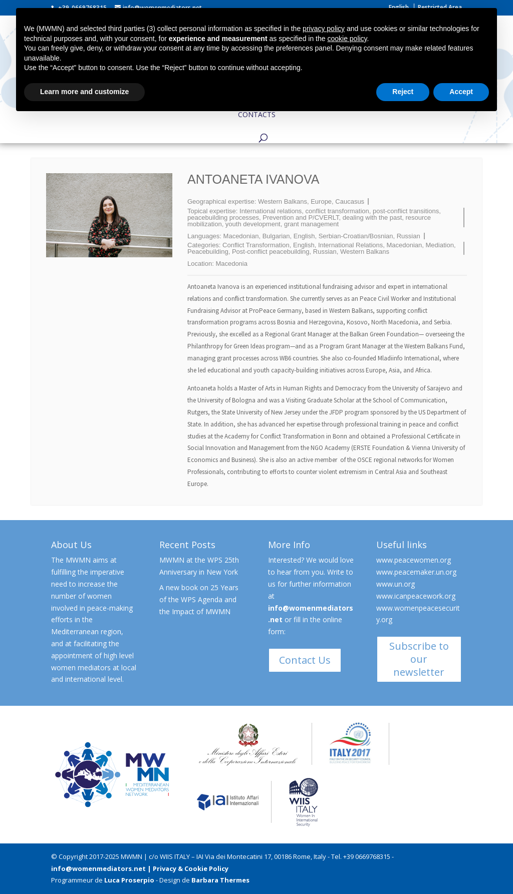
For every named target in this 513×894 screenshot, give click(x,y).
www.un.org (395, 584)
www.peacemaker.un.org (416, 572)
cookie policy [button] (347, 39)
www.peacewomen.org (413, 560)
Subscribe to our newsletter (419, 659)
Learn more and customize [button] (84, 92)
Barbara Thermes (220, 879)
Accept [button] (461, 92)
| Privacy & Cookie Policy (187, 868)
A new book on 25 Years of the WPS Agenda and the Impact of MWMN (198, 599)
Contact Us (305, 660)
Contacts (257, 115)
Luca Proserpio (129, 879)
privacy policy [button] (324, 29)
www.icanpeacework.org (415, 596)
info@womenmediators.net (98, 868)
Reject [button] (402, 92)
